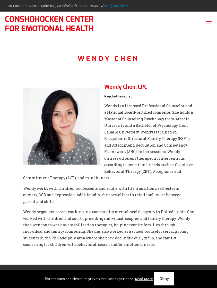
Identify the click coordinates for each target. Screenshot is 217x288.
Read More (144, 278)
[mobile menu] (208, 23)
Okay (164, 278)
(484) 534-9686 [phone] (116, 5)
